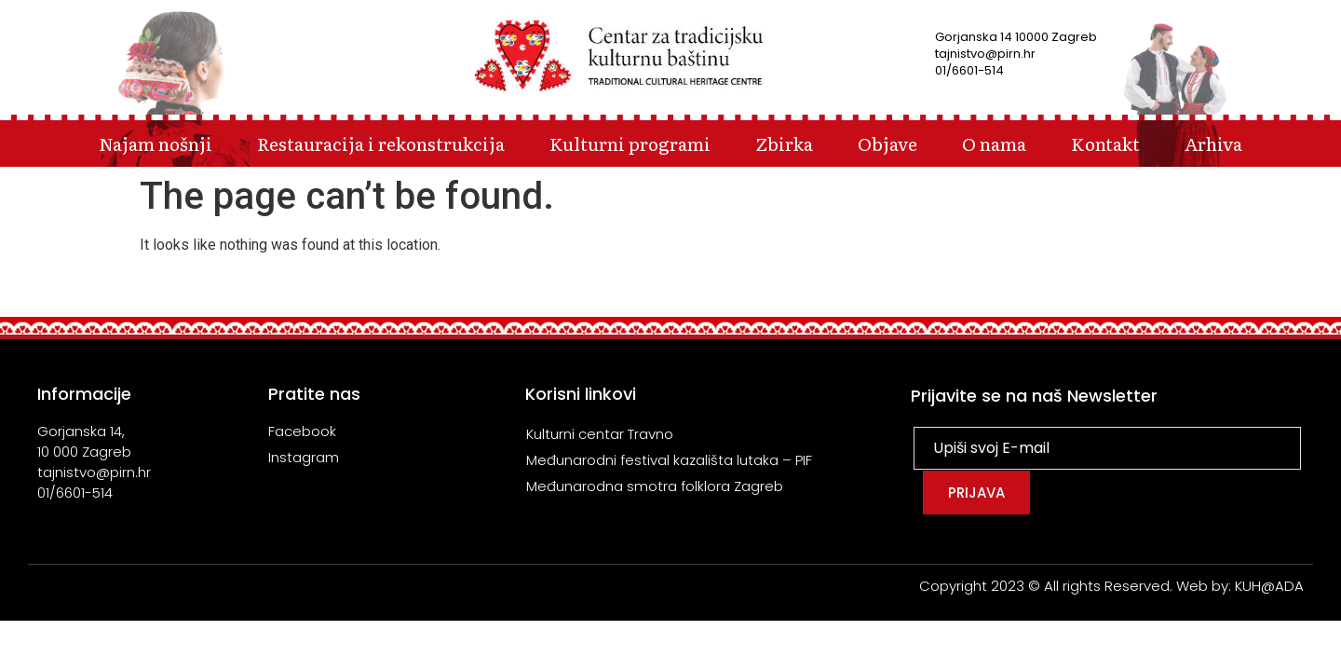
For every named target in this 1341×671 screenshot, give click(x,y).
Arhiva (1213, 143)
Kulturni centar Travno (599, 434)
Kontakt (1105, 143)
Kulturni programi (630, 143)
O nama (994, 143)
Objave (887, 143)
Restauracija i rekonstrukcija (381, 143)
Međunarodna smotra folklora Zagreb (654, 486)
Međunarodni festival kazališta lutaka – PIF (669, 460)
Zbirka (784, 143)
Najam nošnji (155, 143)
